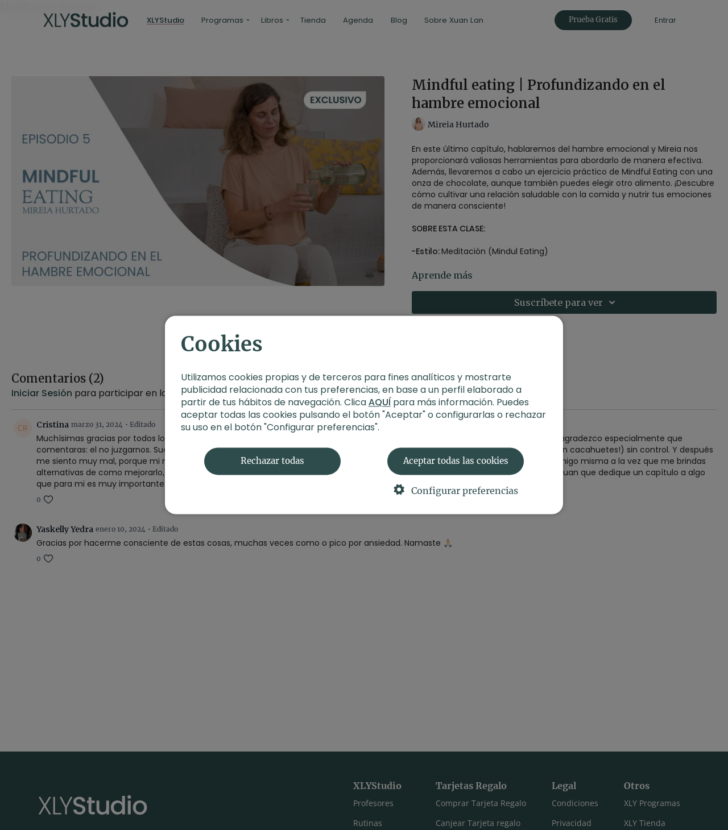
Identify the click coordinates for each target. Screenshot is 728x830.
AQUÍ (380, 402)
